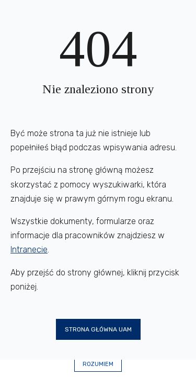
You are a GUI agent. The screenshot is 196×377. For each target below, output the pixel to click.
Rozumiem (98, 364)
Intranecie (29, 249)
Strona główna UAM (98, 329)
